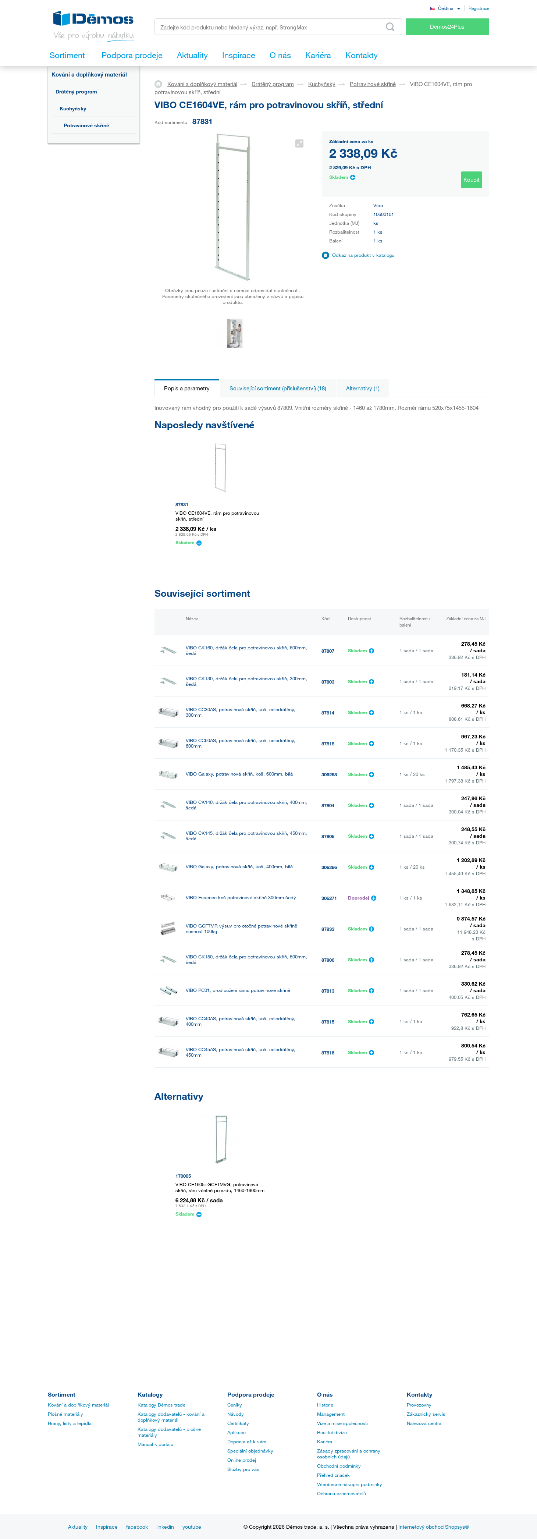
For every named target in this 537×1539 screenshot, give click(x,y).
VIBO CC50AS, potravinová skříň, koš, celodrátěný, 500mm (240, 1083)
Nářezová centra (424, 1423)
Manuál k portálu (155, 1444)
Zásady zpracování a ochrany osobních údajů (348, 1454)
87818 (327, 744)
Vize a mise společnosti (342, 1423)
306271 (329, 898)
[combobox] (445, 8)
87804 (327, 805)
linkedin (165, 1527)
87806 (327, 960)
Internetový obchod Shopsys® (433, 1527)
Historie (325, 1405)
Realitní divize (332, 1432)
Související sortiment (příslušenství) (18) (278, 388)
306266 (329, 867)
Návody (235, 1414)
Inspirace (107, 1527)
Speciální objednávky (250, 1451)
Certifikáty (238, 1423)
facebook (137, 1527)
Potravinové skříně (86, 125)
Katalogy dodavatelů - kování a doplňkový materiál (171, 1417)
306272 (329, 1176)
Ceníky (234, 1405)
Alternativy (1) (363, 388)
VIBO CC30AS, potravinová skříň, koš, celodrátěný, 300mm (240, 712)
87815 (327, 1022)
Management (331, 1414)
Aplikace (236, 1432)
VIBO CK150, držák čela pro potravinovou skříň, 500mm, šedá (246, 959)
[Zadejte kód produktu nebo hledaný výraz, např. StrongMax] (278, 27)
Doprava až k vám (246, 1441)
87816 (327, 1053)
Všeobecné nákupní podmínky (349, 1484)
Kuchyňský (73, 108)
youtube (191, 1527)
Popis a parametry (187, 388)
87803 (327, 682)
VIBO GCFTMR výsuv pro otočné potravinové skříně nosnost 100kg (241, 928)
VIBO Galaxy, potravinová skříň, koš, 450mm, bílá (239, 1145)
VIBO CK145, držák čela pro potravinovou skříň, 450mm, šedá (246, 835)
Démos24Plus (447, 26)
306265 (329, 1114)
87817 (327, 1083)
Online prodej (241, 1460)
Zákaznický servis (426, 1414)
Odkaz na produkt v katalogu (363, 255)
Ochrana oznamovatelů (341, 1493)
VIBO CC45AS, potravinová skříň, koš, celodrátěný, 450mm (240, 1052)
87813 (327, 991)
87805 (327, 836)
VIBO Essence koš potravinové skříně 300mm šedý (241, 897)
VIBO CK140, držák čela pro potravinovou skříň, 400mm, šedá (246, 805)
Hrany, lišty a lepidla (70, 1423)
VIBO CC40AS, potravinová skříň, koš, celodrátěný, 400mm (240, 1021)
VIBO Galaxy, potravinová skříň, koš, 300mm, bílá (239, 1114)
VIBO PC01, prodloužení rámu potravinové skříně (238, 990)
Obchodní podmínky (339, 1466)
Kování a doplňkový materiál (89, 74)
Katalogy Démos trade (161, 1405)
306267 (329, 1145)
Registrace (479, 8)
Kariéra (324, 1441)
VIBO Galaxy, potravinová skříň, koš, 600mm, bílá (239, 774)
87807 (327, 651)
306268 (329, 774)
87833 (327, 929)
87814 (327, 713)
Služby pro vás (243, 1469)
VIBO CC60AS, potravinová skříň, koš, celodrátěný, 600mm (240, 743)
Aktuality (78, 1527)
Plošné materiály (65, 1414)
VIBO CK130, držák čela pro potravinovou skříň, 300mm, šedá (246, 681)
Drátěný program (76, 91)
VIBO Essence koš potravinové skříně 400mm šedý (241, 1172)
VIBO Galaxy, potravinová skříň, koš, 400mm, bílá (239, 866)
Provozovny (419, 1405)
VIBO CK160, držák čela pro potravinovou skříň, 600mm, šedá (246, 650)
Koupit (471, 179)
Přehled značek (333, 1475)
